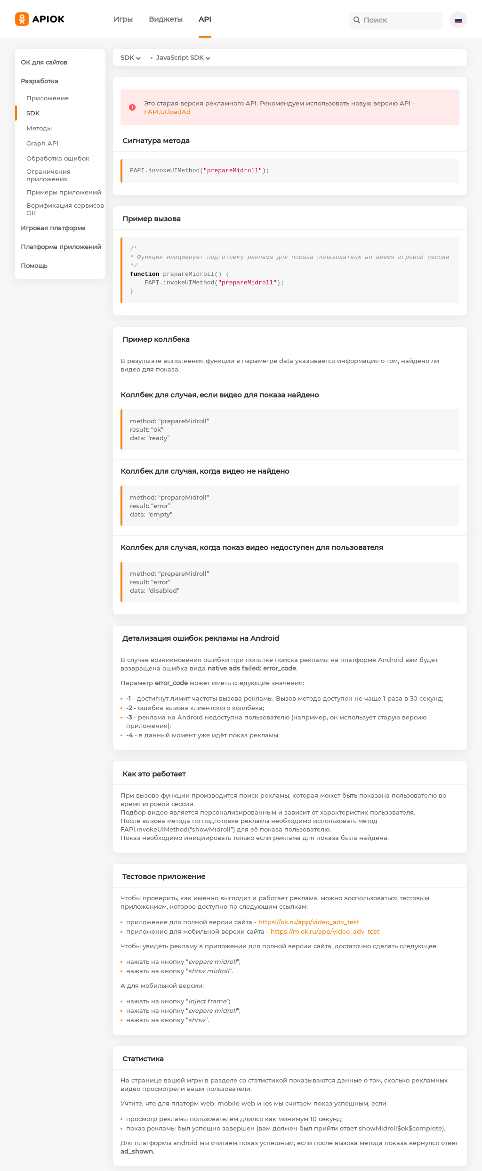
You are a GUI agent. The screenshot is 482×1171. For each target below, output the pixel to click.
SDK (127, 57)
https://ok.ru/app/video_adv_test (308, 922)
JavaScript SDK (179, 57)
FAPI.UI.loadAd (167, 111)
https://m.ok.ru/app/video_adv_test (325, 931)
